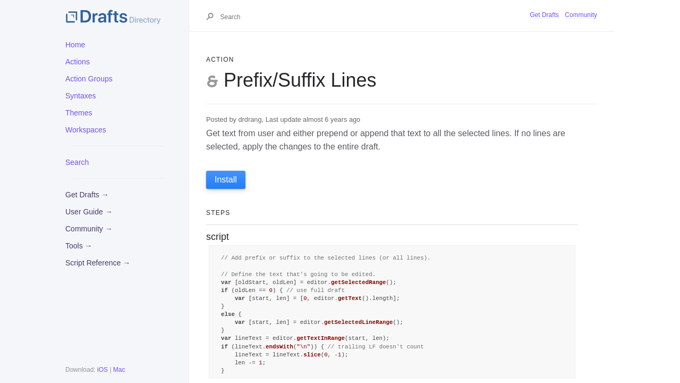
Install (226, 179)
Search (77, 162)
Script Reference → (97, 263)
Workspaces (85, 130)
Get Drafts (544, 15)
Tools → (78, 246)
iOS (102, 369)
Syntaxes (80, 95)
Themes (78, 113)
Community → (89, 228)
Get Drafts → (87, 194)
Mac (119, 369)
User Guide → (89, 211)
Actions (77, 61)
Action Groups (89, 78)
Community (581, 15)
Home (75, 44)
